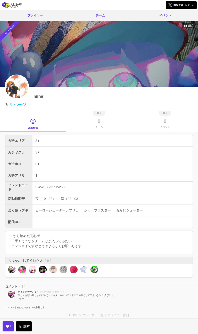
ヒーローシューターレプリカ (57, 210)
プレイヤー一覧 (93, 315)
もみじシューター (129, 210)
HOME (73, 315)
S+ (37, 141)
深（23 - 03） (71, 199)
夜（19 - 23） (45, 199)
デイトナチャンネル (28, 291)
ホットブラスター (97, 210)
